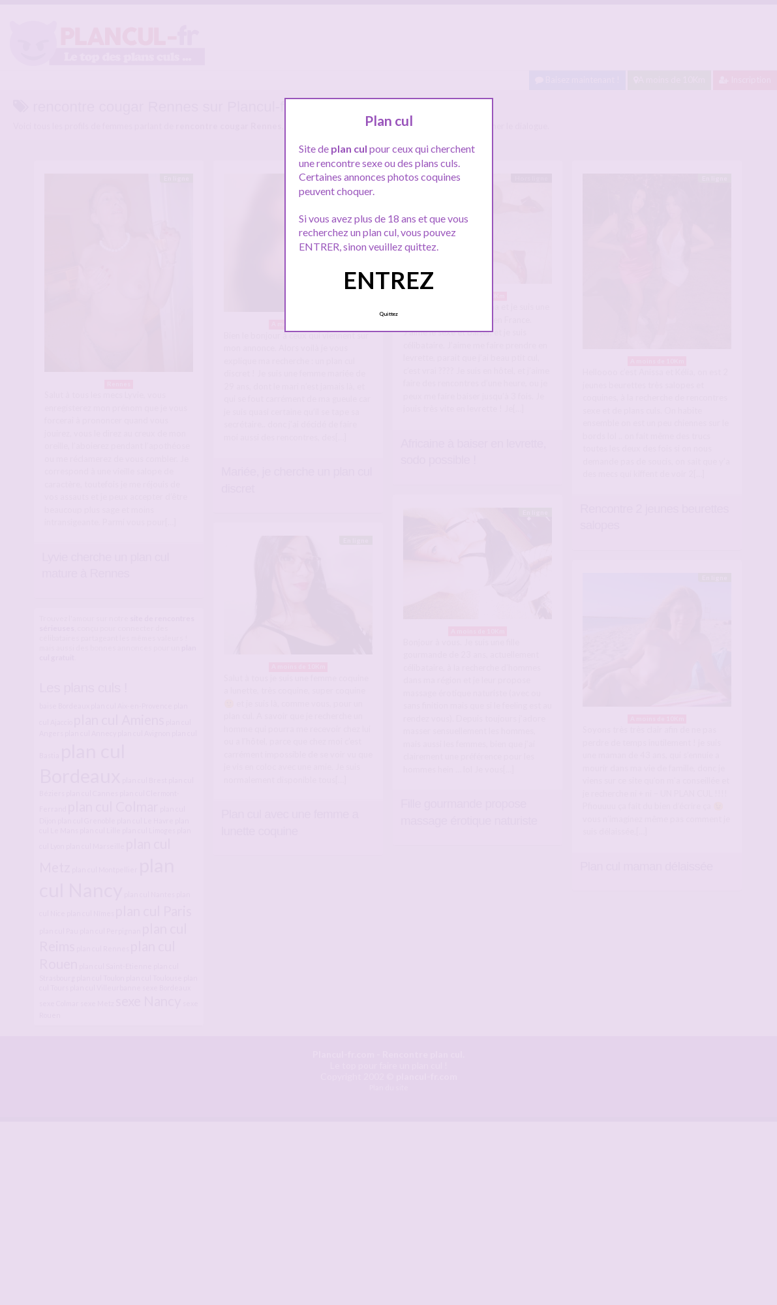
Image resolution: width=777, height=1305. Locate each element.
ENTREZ (388, 280)
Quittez (388, 314)
